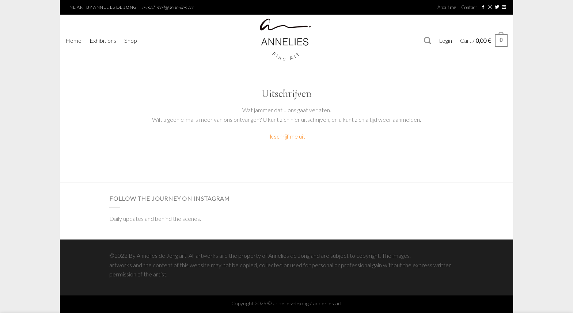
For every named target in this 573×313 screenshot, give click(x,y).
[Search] (427, 40)
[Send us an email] (504, 7)
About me (446, 7)
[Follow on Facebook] (483, 7)
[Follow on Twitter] (497, 7)
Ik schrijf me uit (286, 136)
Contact (469, 7)
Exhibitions (103, 40)
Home (73, 40)
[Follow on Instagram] (490, 7)
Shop (130, 40)
